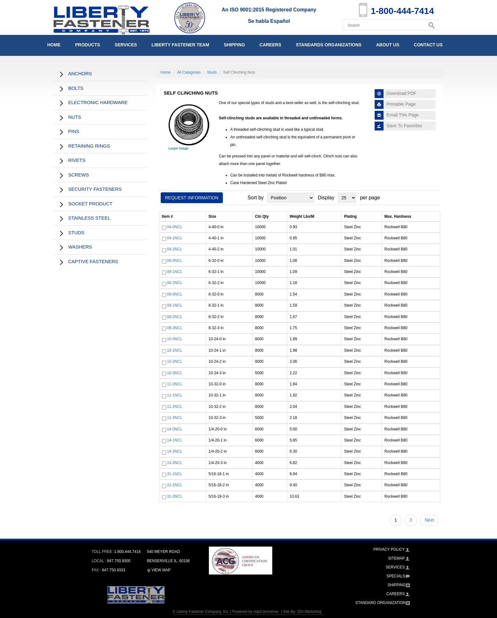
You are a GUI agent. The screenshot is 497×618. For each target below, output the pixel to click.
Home (54, 44)
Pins (73, 131)
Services (126, 44)
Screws (78, 174)
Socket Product (90, 203)
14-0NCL (174, 429)
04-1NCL (174, 238)
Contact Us (428, 44)
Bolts (75, 88)
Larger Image (179, 148)
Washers (80, 246)
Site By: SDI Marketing (302, 611)
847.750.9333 (113, 570)
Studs (76, 232)
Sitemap (396, 558)
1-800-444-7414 (402, 11)
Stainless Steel (89, 218)
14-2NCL (174, 451)
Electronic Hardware (98, 102)
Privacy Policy (389, 549)
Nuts (74, 117)
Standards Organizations (328, 44)
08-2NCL (174, 317)
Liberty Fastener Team (180, 44)
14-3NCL (174, 463)
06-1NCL (174, 271)
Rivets (76, 160)
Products (87, 44)
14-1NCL (174, 440)
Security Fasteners (95, 189)
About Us (387, 44)
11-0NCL (174, 384)
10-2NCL (174, 361)
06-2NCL (174, 283)
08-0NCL (174, 294)
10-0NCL (174, 339)
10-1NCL (174, 350)
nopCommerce (265, 611)
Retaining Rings (89, 146)
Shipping (234, 44)
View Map (159, 570)
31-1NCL (174, 474)
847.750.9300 (118, 561)
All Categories (189, 72)
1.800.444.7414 (127, 551)
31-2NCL (174, 485)
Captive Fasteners (93, 261)
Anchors (80, 73)
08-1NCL (174, 305)
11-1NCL (174, 395)
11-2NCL (174, 406)
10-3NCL (174, 373)
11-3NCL (174, 417)
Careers (270, 44)
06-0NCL (174, 260)
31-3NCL (174, 496)
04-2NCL (174, 249)
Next (429, 519)
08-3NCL (174, 328)
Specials (395, 576)
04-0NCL (174, 227)
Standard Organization (380, 603)
